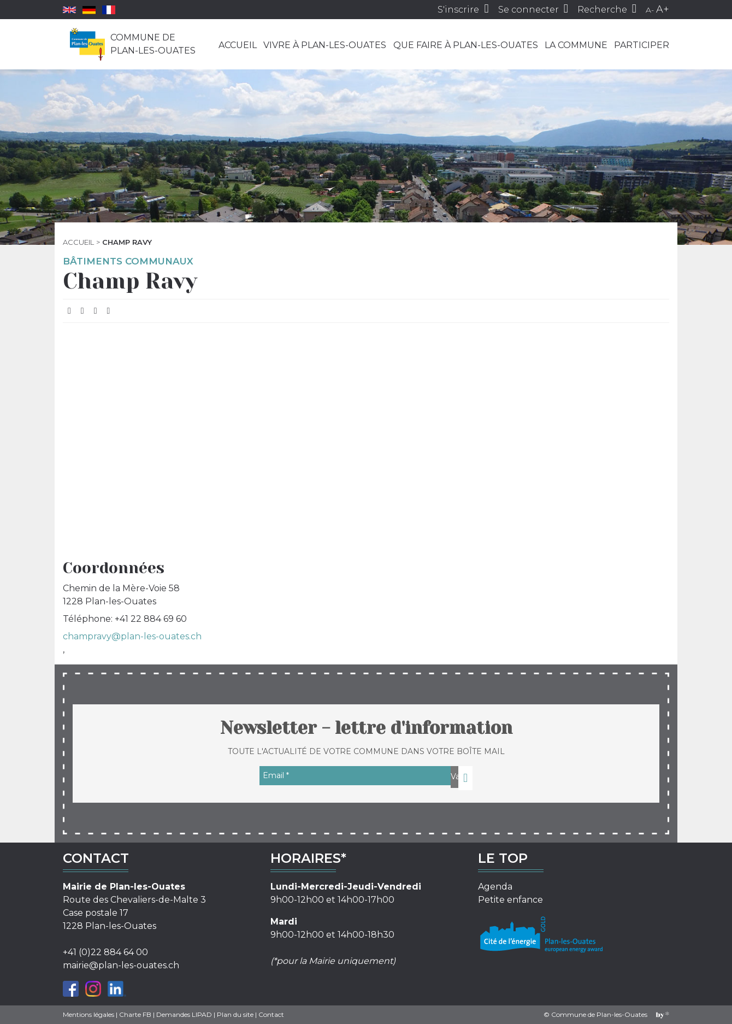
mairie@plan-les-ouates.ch (121, 965)
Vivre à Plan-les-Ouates (324, 45)
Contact (271, 1014)
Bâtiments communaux (128, 261)
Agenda (495, 886)
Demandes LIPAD (184, 1014)
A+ (662, 9)
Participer (641, 45)
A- (650, 10)
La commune (576, 45)
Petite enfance (510, 899)
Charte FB (135, 1014)
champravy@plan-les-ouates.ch (132, 636)
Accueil (238, 45)
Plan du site (235, 1014)
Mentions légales (88, 1014)
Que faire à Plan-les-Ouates (465, 45)
